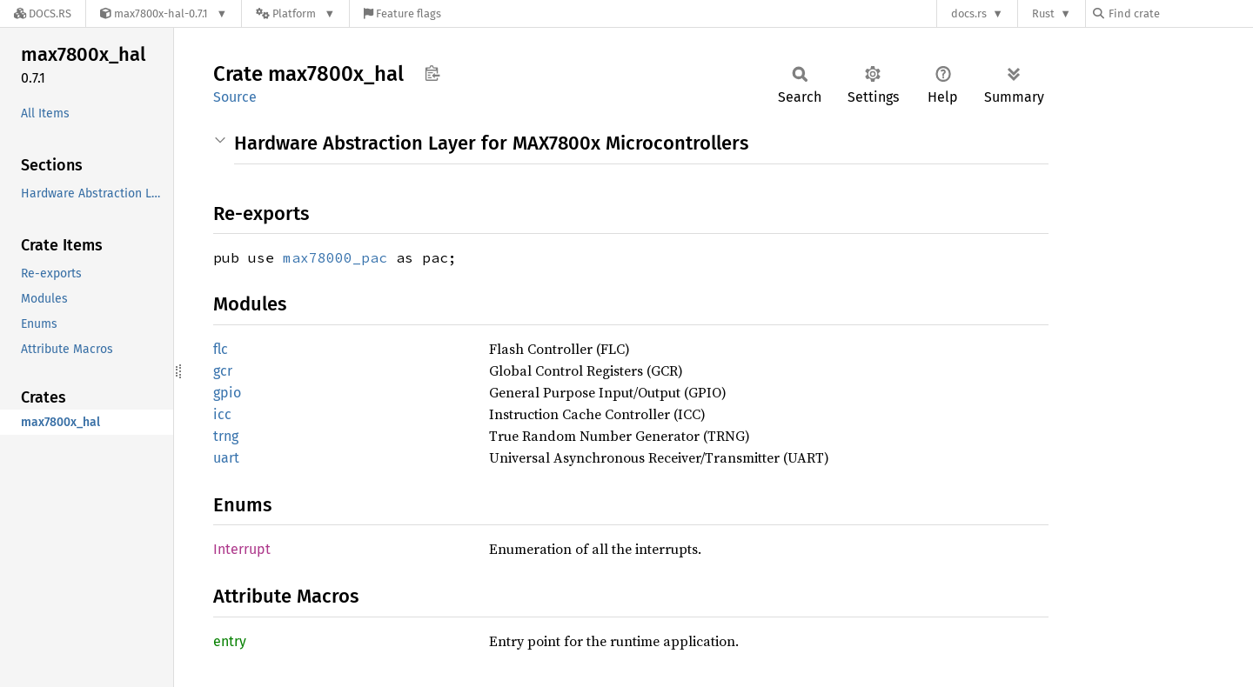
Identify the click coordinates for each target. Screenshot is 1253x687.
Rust (1043, 13)
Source (235, 97)
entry (229, 641)
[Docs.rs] (42, 13)
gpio (227, 392)
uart (226, 458)
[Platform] (295, 13)
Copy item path (432, 73)
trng (225, 436)
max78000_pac (335, 257)
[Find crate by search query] (1180, 13)
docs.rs (969, 13)
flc (220, 349)
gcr (222, 371)
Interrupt (242, 549)
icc (222, 414)
